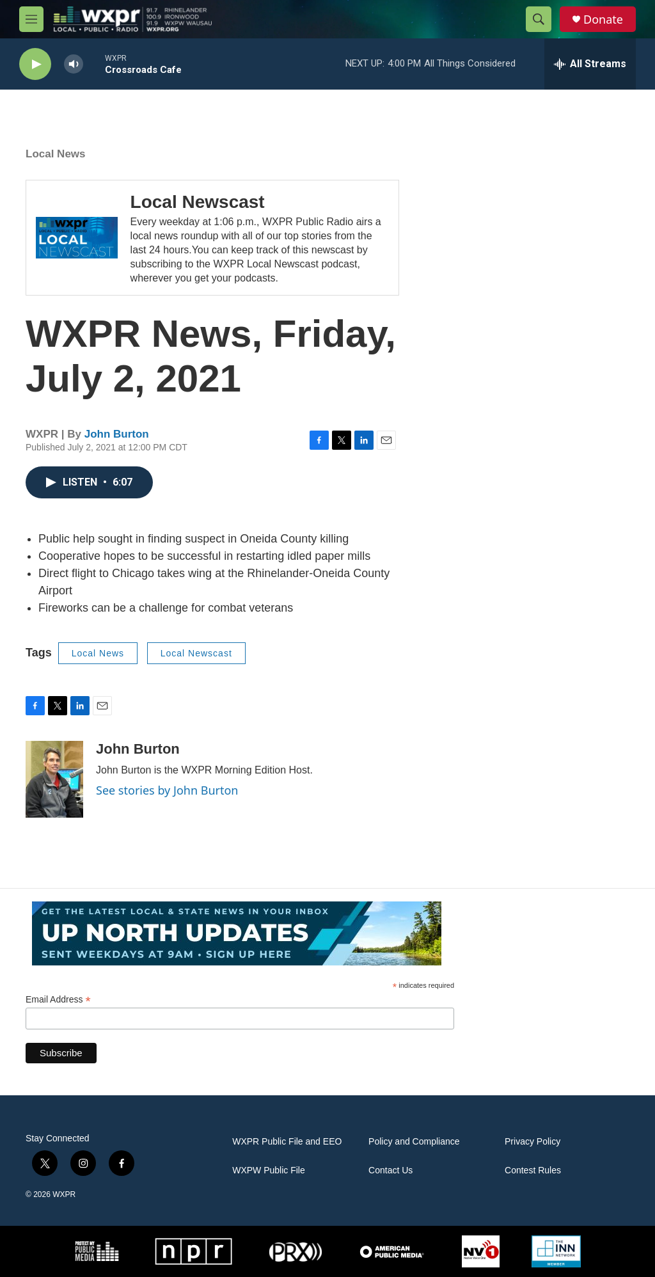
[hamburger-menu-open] (31, 19)
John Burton (116, 434)
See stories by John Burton (167, 790)
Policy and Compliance (413, 1141)
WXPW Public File (268, 1170)
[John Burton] (54, 779)
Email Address (58, 1000)
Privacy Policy (532, 1141)
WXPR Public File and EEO (287, 1141)
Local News (56, 154)
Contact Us (390, 1170)
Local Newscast (197, 202)
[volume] (73, 64)
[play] (35, 64)
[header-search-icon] (538, 19)
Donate (603, 19)
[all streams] (590, 64)
